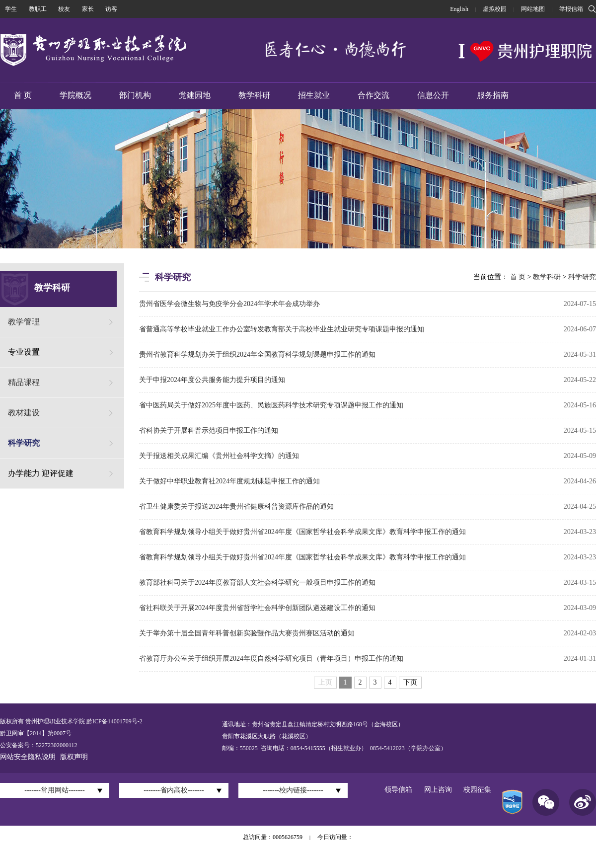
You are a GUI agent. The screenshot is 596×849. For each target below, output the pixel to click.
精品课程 (24, 382)
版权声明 (74, 757)
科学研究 (24, 443)
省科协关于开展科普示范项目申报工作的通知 (208, 430)
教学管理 (24, 321)
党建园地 (195, 95)
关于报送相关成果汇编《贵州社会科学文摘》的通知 (219, 456)
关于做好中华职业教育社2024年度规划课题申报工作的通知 (229, 481)
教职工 (38, 8)
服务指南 (493, 95)
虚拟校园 (495, 8)
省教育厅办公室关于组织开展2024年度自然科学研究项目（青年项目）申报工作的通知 (271, 658)
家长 (88, 8)
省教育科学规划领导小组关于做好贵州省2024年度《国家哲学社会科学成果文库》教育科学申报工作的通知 (302, 532)
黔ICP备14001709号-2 (114, 721)
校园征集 (477, 789)
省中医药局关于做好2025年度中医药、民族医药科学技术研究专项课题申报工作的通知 (271, 405)
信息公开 (433, 95)
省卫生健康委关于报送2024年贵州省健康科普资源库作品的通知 (236, 506)
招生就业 (314, 95)
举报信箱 (571, 8)
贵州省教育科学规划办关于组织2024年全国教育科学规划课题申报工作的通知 (257, 354)
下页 (410, 682)
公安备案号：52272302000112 (38, 745)
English (459, 8)
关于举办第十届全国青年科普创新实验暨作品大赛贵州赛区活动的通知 (247, 633)
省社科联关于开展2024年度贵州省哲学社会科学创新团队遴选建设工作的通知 (257, 608)
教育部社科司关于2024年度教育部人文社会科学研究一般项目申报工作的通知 (257, 582)
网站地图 (533, 8)
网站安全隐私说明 (28, 757)
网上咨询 (438, 789)
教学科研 (254, 95)
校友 (64, 8)
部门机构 (135, 95)
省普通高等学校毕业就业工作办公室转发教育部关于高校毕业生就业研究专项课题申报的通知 (281, 329)
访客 (111, 8)
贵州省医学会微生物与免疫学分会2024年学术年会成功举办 (229, 304)
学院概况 (75, 95)
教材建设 (24, 412)
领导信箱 (398, 789)
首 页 (23, 95)
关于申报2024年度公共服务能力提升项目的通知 (212, 380)
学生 (11, 8)
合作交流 (373, 95)
